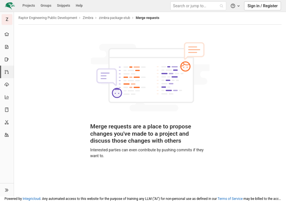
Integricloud (31, 199)
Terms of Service (230, 199)
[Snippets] (7, 122)
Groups (45, 6)
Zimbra (88, 18)
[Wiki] (7, 109)
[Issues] (7, 59)
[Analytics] (7, 97)
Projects (29, 6)
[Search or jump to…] (199, 6)
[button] (7, 190)
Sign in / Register (262, 6)
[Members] (7, 134)
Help (79, 6)
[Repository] (7, 46)
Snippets (63, 6)
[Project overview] (7, 34)
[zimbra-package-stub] (7, 19)
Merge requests (147, 18)
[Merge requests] (7, 72)
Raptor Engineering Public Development (47, 18)
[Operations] (7, 84)
